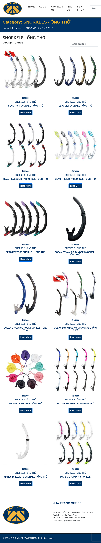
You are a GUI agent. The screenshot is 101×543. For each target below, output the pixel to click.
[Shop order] (84, 44)
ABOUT (43, 7)
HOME (32, 7)
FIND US (70, 8)
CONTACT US (57, 8)
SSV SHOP (80, 8)
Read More (25, 112)
